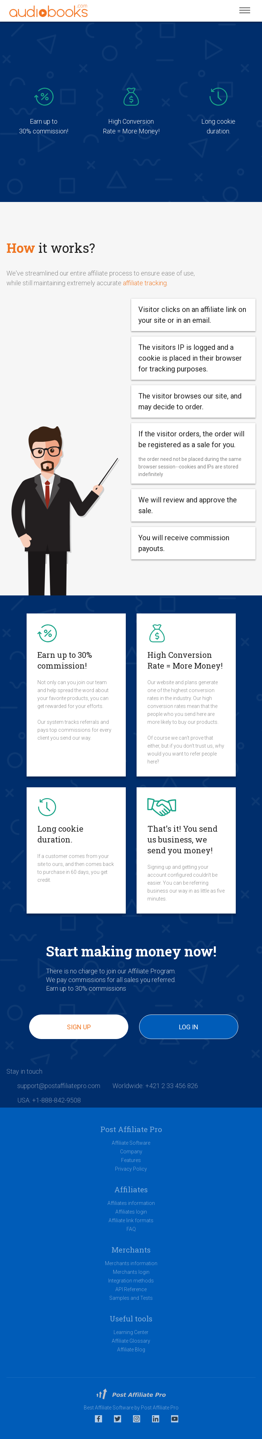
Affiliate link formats (131, 1220)
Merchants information (131, 1263)
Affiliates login (131, 1212)
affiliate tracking (145, 283)
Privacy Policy (131, 1169)
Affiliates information (131, 1203)
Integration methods (131, 1281)
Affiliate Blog (131, 1349)
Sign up (79, 1027)
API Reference (131, 1289)
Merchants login (131, 1272)
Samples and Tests (131, 1298)
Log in (188, 1027)
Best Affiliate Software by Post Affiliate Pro (131, 1408)
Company (131, 1151)
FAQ (131, 1229)
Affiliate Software (131, 1143)
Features (131, 1160)
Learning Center (131, 1332)
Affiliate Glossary (131, 1341)
